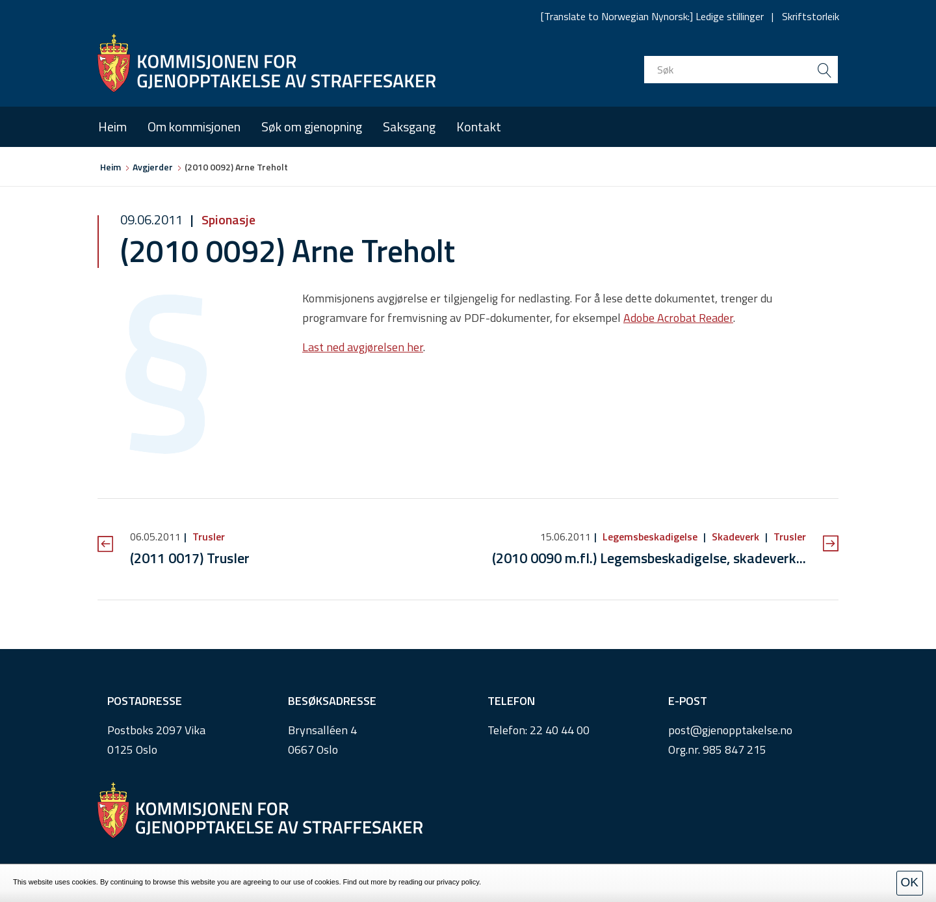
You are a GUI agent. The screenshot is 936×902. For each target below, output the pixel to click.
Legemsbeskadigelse (650, 536)
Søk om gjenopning (311, 126)
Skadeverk (735, 536)
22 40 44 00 (560, 730)
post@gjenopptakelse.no (730, 730)
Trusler (207, 536)
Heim (112, 126)
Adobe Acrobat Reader (678, 317)
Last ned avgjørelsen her (362, 347)
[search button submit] (824, 69)
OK (909, 882)
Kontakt (478, 126)
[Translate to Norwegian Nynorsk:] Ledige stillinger (652, 16)
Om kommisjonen (194, 126)
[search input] (741, 69)
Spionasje (227, 219)
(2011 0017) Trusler (190, 558)
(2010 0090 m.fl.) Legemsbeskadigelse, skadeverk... (649, 558)
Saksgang (409, 126)
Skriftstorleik (810, 16)
